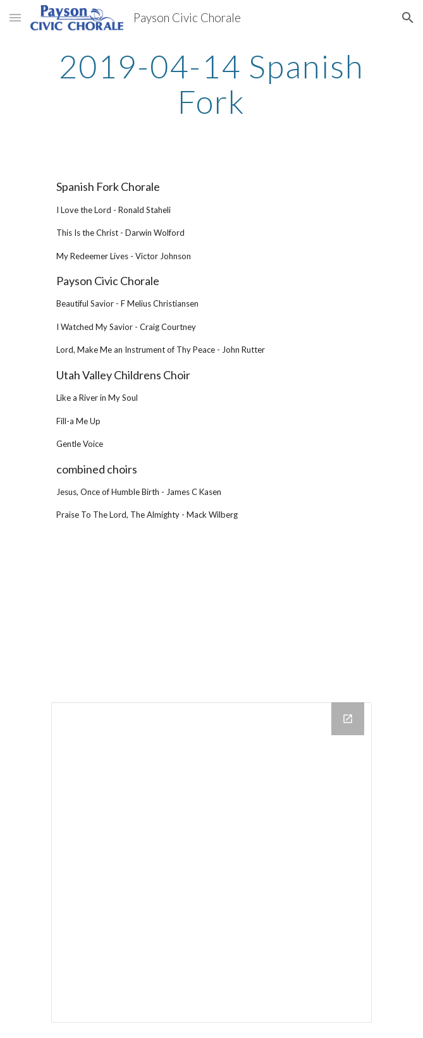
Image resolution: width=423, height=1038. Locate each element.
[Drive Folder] (211, 862)
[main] (211, 84)
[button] (15, 17)
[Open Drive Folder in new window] (347, 718)
